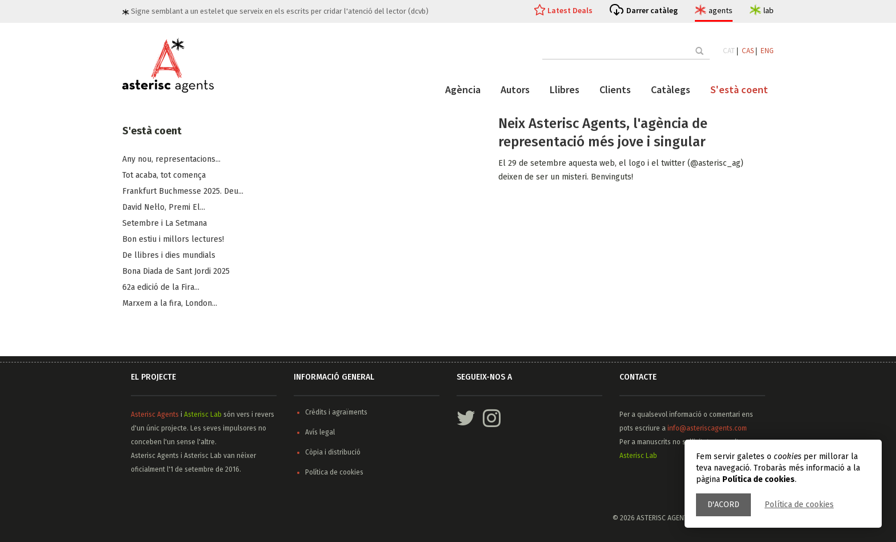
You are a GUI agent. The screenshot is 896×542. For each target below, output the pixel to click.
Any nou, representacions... (171, 160)
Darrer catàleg (652, 10)
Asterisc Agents (155, 415)
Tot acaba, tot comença (164, 176)
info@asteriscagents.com (707, 428)
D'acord (723, 504)
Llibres (564, 89)
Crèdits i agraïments (336, 412)
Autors (515, 89)
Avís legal (320, 432)
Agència (463, 89)
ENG (767, 50)
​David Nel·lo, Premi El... (163, 208)
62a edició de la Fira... (160, 288)
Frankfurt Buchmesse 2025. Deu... (182, 192)
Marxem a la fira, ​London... (169, 304)
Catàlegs (670, 89)
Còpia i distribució (333, 452)
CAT (729, 50)
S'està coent (739, 89)
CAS (748, 50)
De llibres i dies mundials (168, 256)
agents (721, 10)
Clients (615, 89)
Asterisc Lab (203, 415)
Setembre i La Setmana (164, 224)
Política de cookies (799, 504)
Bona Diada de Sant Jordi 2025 (176, 272)
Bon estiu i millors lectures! (173, 240)
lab (768, 10)
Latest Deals (570, 10)
